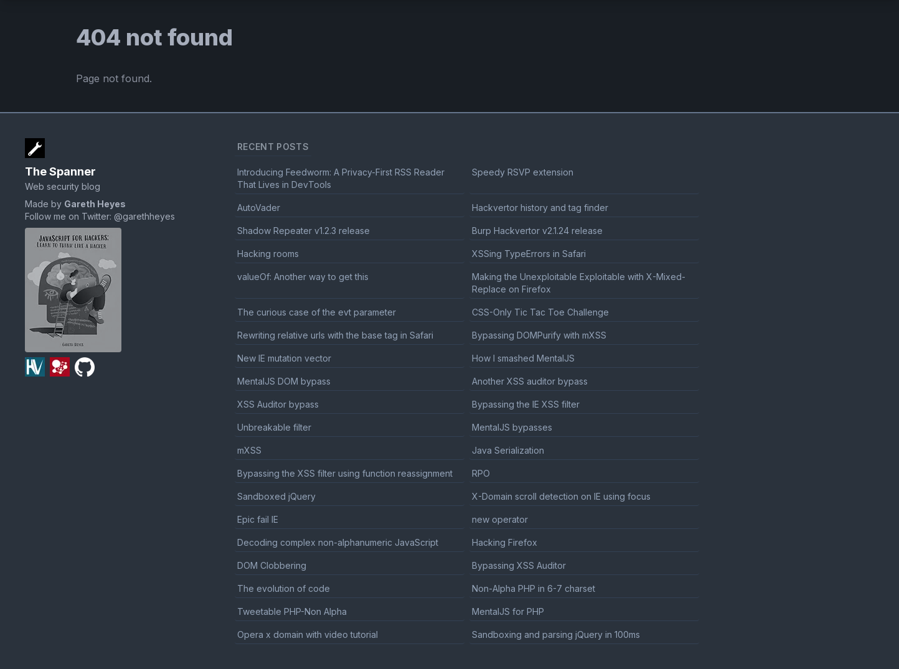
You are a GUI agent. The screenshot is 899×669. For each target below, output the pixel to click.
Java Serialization (508, 450)
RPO (481, 473)
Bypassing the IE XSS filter (526, 404)
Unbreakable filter (274, 427)
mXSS (249, 450)
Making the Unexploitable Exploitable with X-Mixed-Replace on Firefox (578, 282)
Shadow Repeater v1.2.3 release (303, 230)
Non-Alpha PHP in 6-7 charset (533, 588)
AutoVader (258, 207)
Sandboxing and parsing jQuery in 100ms (556, 634)
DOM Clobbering (271, 565)
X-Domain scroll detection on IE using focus (561, 496)
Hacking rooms (268, 253)
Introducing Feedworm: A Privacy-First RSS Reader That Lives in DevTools (341, 178)
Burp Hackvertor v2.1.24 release (537, 230)
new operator (500, 519)
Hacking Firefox (504, 542)
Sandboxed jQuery (276, 496)
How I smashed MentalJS (523, 358)
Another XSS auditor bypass (530, 381)
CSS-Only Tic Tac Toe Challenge (540, 312)
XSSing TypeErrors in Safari (529, 253)
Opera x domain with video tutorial (307, 634)
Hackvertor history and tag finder (540, 207)
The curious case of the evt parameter (316, 312)
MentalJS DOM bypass (284, 381)
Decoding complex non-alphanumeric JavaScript (337, 542)
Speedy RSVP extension (522, 172)
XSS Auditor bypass (278, 404)
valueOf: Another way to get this (303, 276)
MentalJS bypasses (512, 427)
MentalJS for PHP (508, 611)
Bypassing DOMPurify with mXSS (539, 335)
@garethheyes (144, 216)
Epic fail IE (257, 519)
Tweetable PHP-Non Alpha (292, 611)
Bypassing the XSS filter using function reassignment (345, 473)
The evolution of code (283, 588)
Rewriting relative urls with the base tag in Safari (335, 335)
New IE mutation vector (284, 358)
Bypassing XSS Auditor (519, 565)
